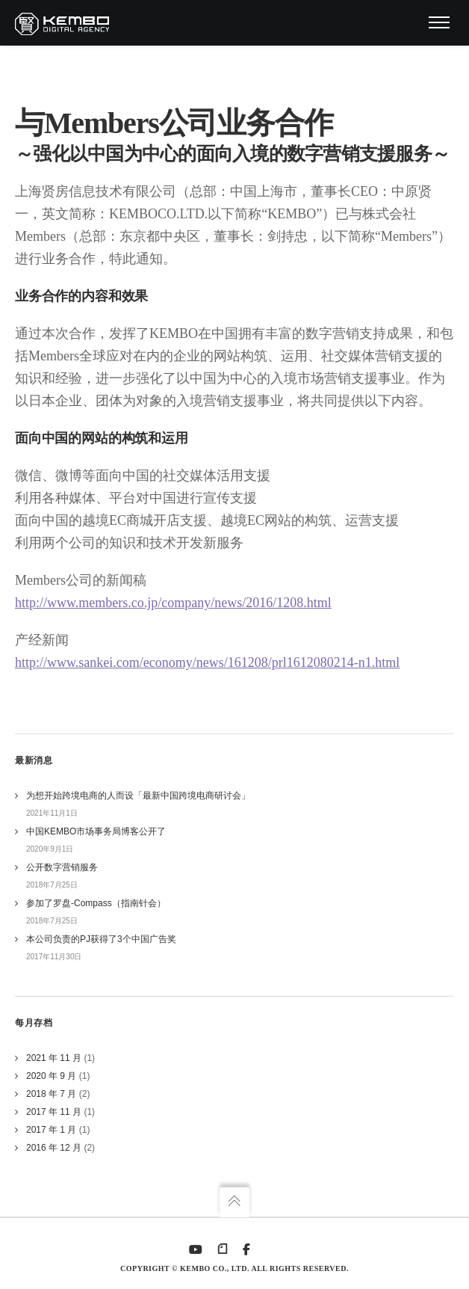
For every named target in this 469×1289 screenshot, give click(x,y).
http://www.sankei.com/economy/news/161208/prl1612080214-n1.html (207, 662)
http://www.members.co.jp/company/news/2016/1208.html (173, 602)
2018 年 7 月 (51, 1094)
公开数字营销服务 (62, 867)
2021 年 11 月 (53, 1058)
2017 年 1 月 (51, 1130)
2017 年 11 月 (53, 1112)
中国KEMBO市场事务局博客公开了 (96, 831)
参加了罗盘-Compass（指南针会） (96, 903)
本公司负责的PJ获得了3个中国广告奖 (101, 939)
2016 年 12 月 (53, 1147)
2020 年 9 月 (51, 1076)
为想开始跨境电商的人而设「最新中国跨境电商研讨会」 (138, 795)
